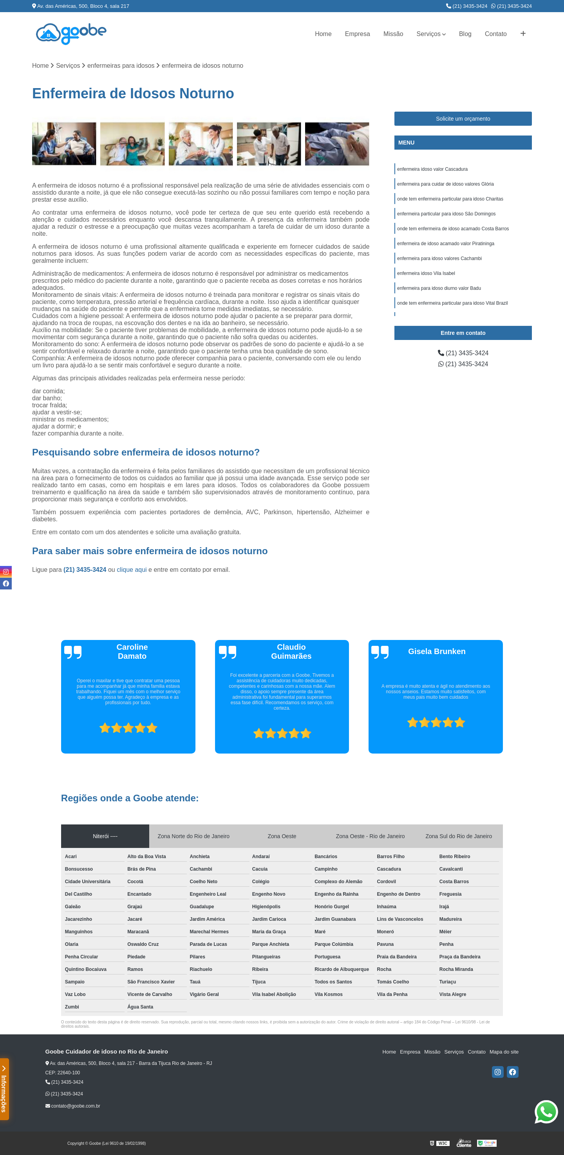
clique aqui (132, 569)
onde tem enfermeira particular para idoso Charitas (450, 199)
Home (323, 34)
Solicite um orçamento (463, 119)
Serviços (429, 34)
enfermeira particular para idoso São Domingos (446, 214)
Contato (496, 34)
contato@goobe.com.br (72, 1106)
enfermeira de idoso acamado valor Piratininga (445, 243)
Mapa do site (504, 1052)
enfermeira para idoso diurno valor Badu (439, 288)
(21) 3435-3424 (467, 6)
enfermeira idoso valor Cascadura (432, 169)
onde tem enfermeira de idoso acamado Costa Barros (453, 228)
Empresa (357, 34)
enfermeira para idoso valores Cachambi (439, 258)
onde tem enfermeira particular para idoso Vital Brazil (452, 303)
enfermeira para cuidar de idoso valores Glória (445, 184)
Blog (465, 34)
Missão (393, 34)
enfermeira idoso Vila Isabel (426, 273)
